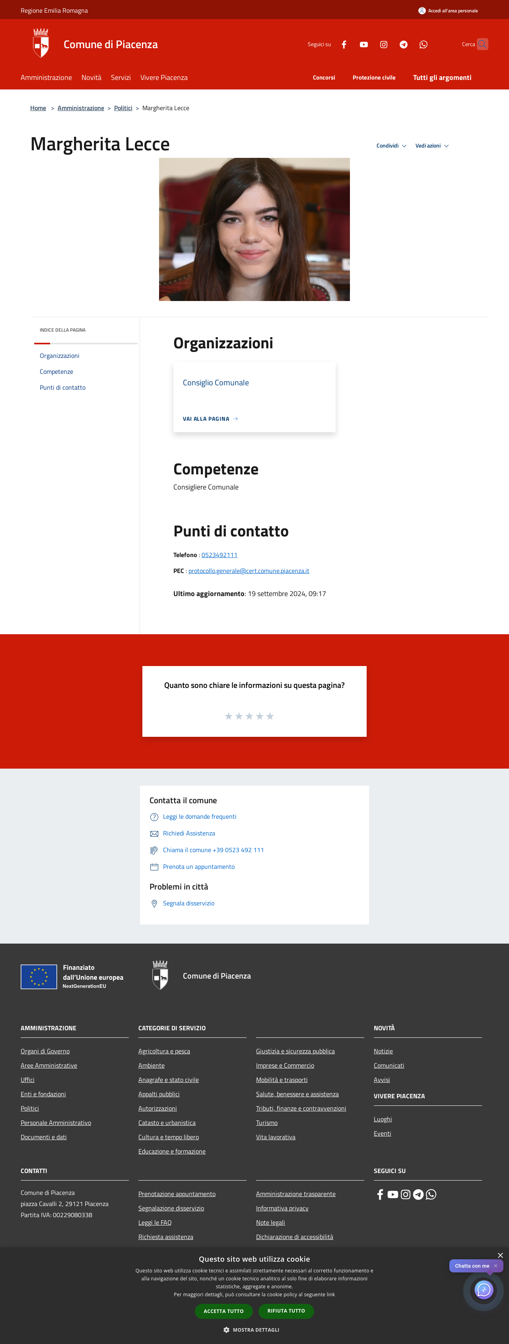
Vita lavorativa (275, 1137)
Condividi (393, 146)
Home (38, 108)
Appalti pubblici (159, 1094)
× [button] (500, 1256)
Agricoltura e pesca (164, 1051)
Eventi (382, 1133)
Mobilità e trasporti (282, 1079)
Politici (123, 108)
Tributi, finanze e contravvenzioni (301, 1108)
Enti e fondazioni (43, 1094)
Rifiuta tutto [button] (286, 1310)
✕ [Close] (495, 1265)
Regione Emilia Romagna (54, 10)
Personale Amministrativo (56, 1122)
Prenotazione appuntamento (177, 1193)
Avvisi (382, 1079)
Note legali (270, 1222)
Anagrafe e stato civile (168, 1079)
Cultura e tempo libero (168, 1137)
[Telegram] (388, 44)
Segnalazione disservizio (171, 1208)
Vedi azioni (433, 146)
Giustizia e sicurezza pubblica (295, 1051)
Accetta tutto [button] (224, 1311)
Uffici (28, 1079)
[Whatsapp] (408, 44)
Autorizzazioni (157, 1108)
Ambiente (151, 1065)
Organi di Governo (45, 1051)
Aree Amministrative (49, 1065)
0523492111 (219, 554)
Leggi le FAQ (155, 1222)
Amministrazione (81, 108)
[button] (254, 1329)
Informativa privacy (282, 1208)
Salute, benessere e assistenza (297, 1094)
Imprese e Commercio (285, 1065)
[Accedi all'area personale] (448, 10)
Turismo (267, 1122)
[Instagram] (368, 44)
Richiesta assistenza (165, 1236)
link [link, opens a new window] (331, 1294)
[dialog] (254, 1295)
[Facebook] (328, 44)
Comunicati (389, 1065)
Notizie (383, 1051)
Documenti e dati (44, 1137)
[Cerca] (478, 44)
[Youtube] (348, 44)
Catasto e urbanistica (167, 1122)
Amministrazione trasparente (296, 1193)
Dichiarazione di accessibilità (294, 1236)
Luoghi (383, 1119)
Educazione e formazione (172, 1151)
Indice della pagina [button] (62, 330)
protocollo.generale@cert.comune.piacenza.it (248, 570)
